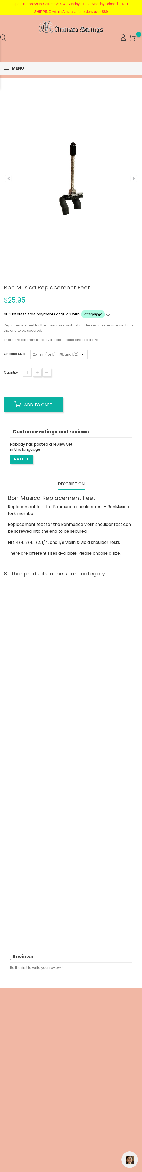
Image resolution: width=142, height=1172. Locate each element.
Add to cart (33, 404)
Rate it (21, 459)
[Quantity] (27, 372)
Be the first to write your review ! (36, 967)
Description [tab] (71, 484)
